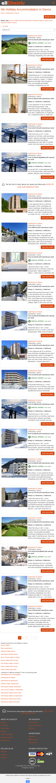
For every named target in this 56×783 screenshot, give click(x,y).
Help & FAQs (5, 728)
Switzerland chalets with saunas (11, 699)
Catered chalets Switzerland (9, 683)
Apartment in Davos (35, 36)
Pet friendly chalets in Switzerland (11, 696)
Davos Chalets (14, 20)
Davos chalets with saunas (9, 666)
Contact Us (4, 725)
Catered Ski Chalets (35, 725)
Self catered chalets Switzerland (11, 686)
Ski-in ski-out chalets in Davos (10, 657)
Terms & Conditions (7, 734)
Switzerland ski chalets (8, 677)
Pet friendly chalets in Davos (10, 663)
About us (3, 722)
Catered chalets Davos (8, 651)
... (29, 638)
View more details (47, 59)
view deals (47, 43)
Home (2, 13)
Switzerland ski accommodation (11, 674)
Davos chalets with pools (8, 669)
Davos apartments (25, 20)
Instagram (4, 757)
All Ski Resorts (33, 722)
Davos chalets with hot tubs (9, 660)
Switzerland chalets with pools (10, 702)
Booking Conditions (7, 737)
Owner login (33, 739)
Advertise (32, 736)
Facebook (4, 751)
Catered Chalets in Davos (41, 20)
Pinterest (3, 754)
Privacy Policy (5, 740)
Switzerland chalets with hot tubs (11, 693)
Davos (17, 13)
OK (28, 781)
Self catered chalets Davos (9, 654)
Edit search (49, 17)
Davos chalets (5, 645)
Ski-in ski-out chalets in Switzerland (12, 690)
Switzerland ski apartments (9, 680)
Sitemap (3, 731)
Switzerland (9, 13)
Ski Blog (31, 728)
